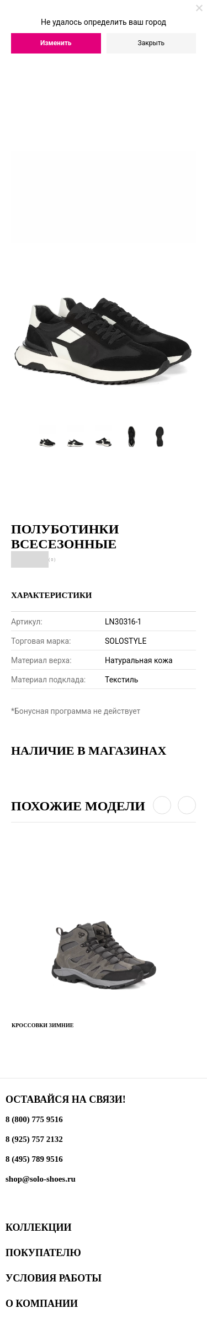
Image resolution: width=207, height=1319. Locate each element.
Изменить (56, 43)
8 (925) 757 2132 (34, 1139)
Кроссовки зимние (42, 1025)
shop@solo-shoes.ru (41, 1178)
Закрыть (151, 43)
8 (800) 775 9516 (34, 1119)
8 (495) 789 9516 (34, 1159)
